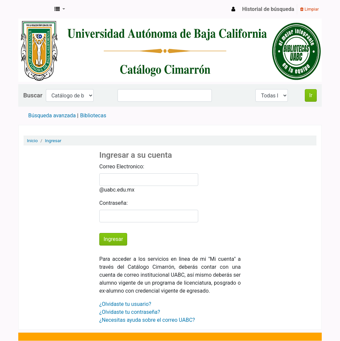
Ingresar (53, 140)
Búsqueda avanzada (52, 115)
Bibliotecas (93, 115)
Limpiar (309, 9)
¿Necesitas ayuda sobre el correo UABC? (147, 320)
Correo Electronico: (121, 166)
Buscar (32, 95)
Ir (310, 95)
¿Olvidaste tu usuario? (125, 304)
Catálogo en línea (35, 9)
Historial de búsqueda (268, 9)
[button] (60, 9)
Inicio (32, 140)
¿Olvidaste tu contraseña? (129, 312)
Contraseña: (113, 203)
